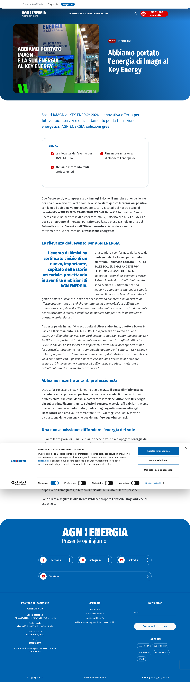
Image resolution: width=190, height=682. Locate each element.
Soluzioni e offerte (95, 614)
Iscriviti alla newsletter (156, 14)
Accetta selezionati (158, 653)
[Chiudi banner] (185, 641)
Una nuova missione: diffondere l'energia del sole (121, 158)
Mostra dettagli (153, 676)
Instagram (90, 560)
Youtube (49, 576)
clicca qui (43, 654)
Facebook (50, 560)
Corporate (52, 4)
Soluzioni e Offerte (33, 4)
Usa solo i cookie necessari (158, 663)
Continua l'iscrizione (155, 626)
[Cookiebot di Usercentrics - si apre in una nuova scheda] (18, 676)
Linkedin (128, 560)
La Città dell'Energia (95, 618)
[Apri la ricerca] (135, 13)
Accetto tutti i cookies (158, 644)
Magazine (68, 4)
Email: (136, 612)
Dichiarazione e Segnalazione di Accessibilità (95, 622)
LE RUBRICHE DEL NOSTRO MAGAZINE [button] (88, 13)
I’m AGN (112, 41)
